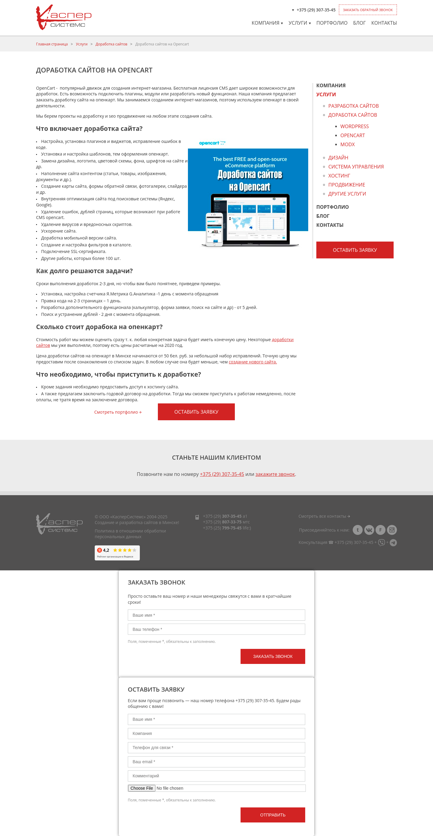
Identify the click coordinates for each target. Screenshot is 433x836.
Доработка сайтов (111, 44)
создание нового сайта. (253, 362)
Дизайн (338, 157)
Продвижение (346, 184)
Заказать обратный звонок (368, 10)
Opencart (352, 135)
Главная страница (52, 44)
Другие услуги (347, 193)
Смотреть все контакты (324, 516)
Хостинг (339, 175)
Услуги (300, 23)
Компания (267, 23)
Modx (347, 144)
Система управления (356, 166)
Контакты (384, 23)
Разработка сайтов (353, 106)
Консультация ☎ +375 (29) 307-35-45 (336, 542)
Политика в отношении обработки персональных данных (130, 534)
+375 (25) (222, 528)
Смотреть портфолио (118, 412)
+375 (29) (222, 516)
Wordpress (354, 127)
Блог (359, 23)
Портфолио (332, 23)
